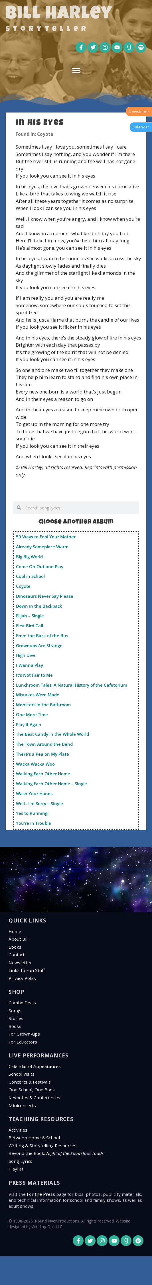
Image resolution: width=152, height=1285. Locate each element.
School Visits (22, 1074)
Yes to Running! (32, 813)
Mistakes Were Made (37, 694)
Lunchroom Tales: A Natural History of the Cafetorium (71, 685)
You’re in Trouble (33, 823)
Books (15, 947)
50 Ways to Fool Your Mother (46, 537)
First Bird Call (29, 625)
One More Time (32, 714)
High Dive (26, 655)
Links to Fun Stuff (27, 970)
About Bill (19, 939)
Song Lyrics (20, 1161)
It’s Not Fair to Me (34, 675)
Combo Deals (22, 1002)
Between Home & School (34, 1137)
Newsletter (20, 962)
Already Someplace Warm (42, 546)
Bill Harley (59, 15)
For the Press (41, 1194)
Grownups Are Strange (39, 645)
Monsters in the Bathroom (43, 704)
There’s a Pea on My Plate (42, 754)
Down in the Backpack (39, 606)
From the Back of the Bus (42, 635)
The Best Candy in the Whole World (52, 734)
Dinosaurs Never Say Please (44, 596)
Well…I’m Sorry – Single (39, 803)
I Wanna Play (29, 665)
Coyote (23, 586)
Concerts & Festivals (30, 1082)
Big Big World (29, 556)
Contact (17, 954)
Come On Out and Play (39, 566)
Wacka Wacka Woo (35, 764)
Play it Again (28, 724)
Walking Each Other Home (43, 773)
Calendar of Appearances (35, 1066)
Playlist (16, 1169)
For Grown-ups (24, 1034)
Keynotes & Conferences (34, 1097)
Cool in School (30, 576)
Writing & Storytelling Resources (42, 1145)
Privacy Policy (23, 978)
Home (15, 931)
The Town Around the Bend (44, 744)
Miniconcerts (22, 1105)
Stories (16, 1018)
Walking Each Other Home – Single (51, 783)
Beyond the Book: (56, 1153)
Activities (18, 1130)
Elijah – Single (30, 615)
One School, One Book (32, 1089)
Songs (15, 1010)
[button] (76, 70)
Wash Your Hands (34, 793)
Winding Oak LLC (47, 1226)
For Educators (23, 1042)
